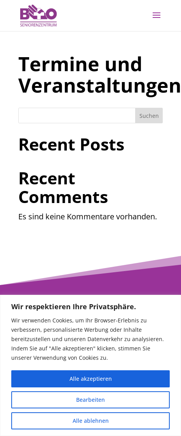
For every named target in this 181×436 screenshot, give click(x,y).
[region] (90, 365)
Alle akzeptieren (91, 378)
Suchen (149, 115)
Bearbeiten (90, 399)
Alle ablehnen (91, 420)
